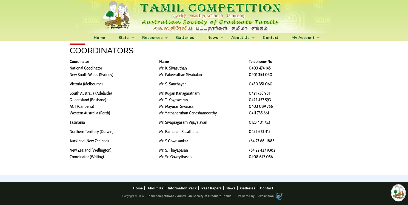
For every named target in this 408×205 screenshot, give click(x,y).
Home (99, 37)
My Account (302, 38)
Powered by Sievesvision (260, 196)
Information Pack (182, 188)
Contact (270, 37)
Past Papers (211, 188)
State (123, 38)
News (212, 38)
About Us (240, 38)
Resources (152, 38)
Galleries (185, 37)
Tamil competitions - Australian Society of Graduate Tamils (189, 196)
